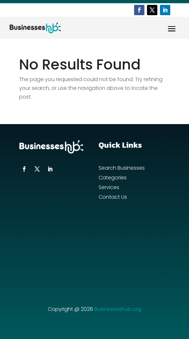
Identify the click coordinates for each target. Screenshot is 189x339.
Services (109, 188)
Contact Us (113, 198)
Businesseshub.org (117, 309)
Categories (113, 178)
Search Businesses (122, 169)
